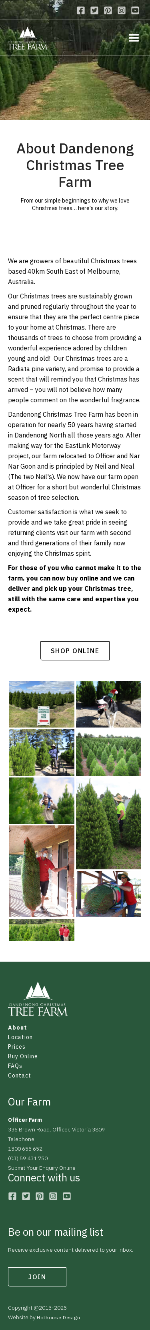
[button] (130, 38)
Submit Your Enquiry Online (42, 1167)
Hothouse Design (58, 1317)
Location (20, 1037)
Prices (17, 1046)
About (17, 1027)
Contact (19, 1075)
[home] (28, 38)
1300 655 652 (25, 1148)
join (37, 1277)
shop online (75, 651)
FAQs (15, 1066)
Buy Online (23, 1056)
